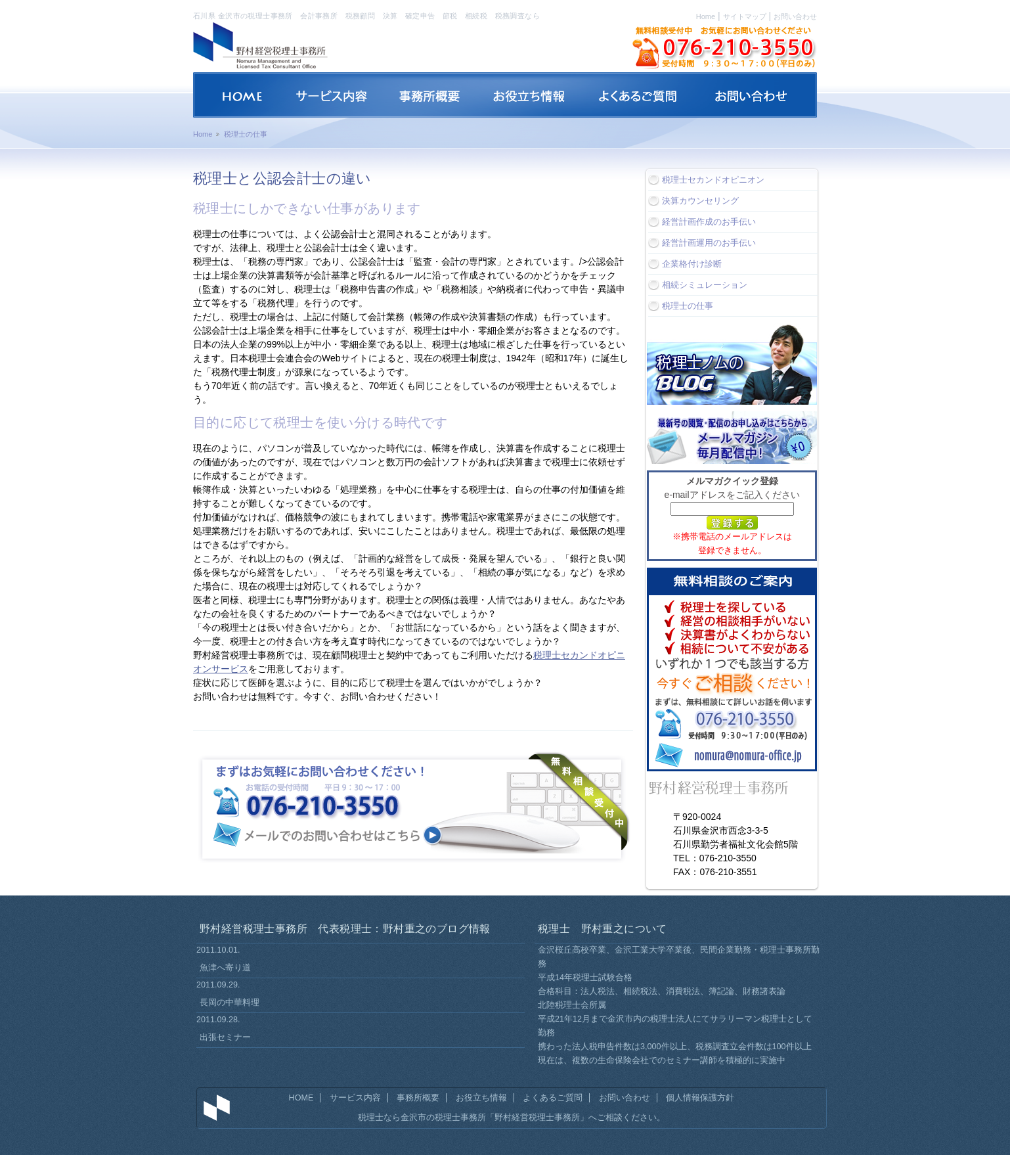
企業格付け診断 (692, 264)
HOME (301, 1097)
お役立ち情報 (481, 1097)
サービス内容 (355, 1097)
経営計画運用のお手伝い (709, 243)
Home (705, 16)
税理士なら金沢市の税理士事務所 (422, 1117)
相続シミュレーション (704, 285)
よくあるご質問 (552, 1097)
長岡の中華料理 (229, 1002)
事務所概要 (418, 1097)
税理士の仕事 (687, 306)
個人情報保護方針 (700, 1097)
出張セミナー (225, 1037)
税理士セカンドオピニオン (713, 180)
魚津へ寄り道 (225, 967)
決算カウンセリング (700, 201)
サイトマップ (744, 16)
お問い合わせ (795, 16)
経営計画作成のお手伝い (709, 222)
